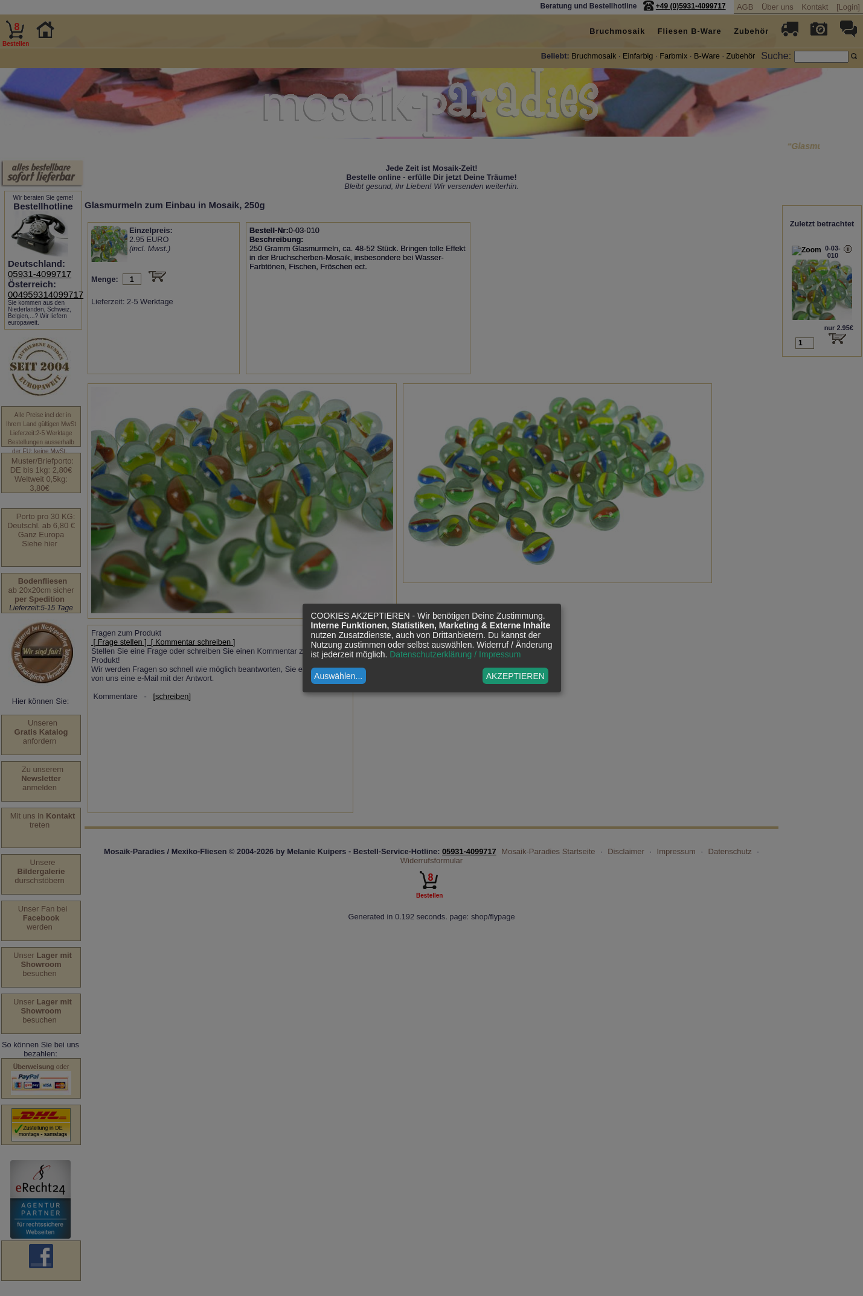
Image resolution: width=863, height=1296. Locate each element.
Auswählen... (338, 676)
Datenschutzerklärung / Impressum (455, 654)
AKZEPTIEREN (515, 676)
